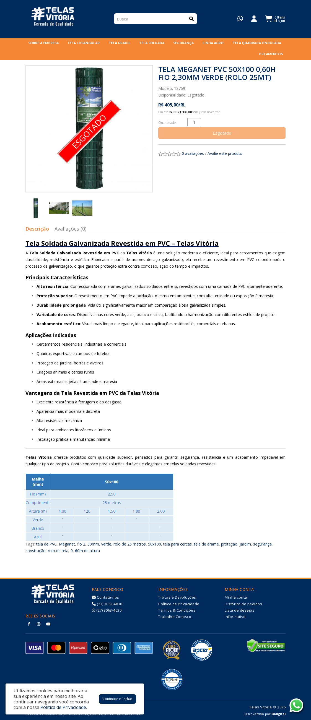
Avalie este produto (225, 153)
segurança (262, 544)
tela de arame (206, 544)
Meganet (67, 544)
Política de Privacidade (178, 603)
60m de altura (87, 550)
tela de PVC (46, 544)
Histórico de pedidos (243, 603)
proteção (229, 544)
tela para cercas (177, 544)
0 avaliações (193, 153)
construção (35, 550)
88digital (278, 714)
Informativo (235, 616)
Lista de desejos (239, 610)
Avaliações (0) (70, 228)
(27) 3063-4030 (107, 603)
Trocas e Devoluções (177, 597)
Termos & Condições (176, 610)
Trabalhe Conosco (174, 616)
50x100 (154, 544)
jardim (245, 544)
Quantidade (167, 122)
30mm (93, 544)
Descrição (37, 228)
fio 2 (81, 544)
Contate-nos (105, 597)
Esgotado (222, 133)
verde (106, 544)
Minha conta (236, 597)
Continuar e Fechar (117, 698)
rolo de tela (58, 550)
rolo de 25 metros (129, 544)
